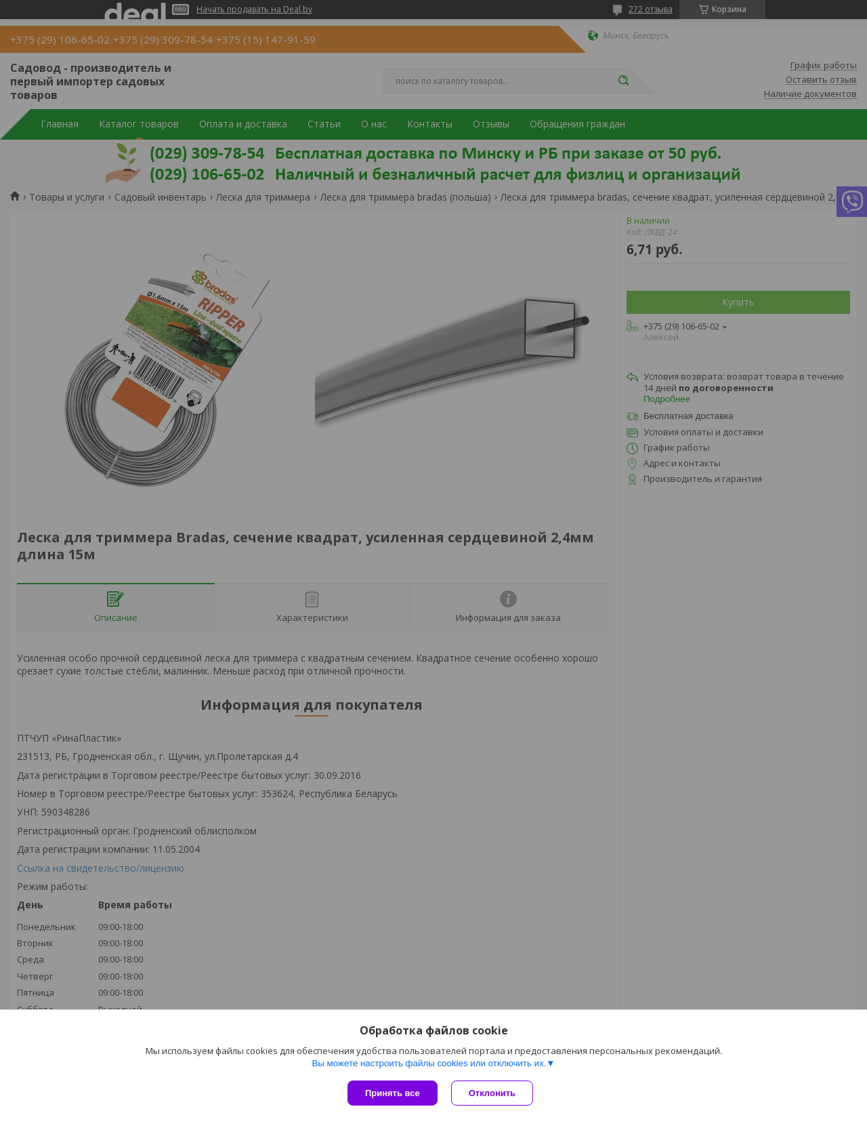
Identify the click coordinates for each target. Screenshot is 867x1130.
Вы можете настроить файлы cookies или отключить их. (429, 1063)
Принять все (392, 1093)
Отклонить (492, 1093)
